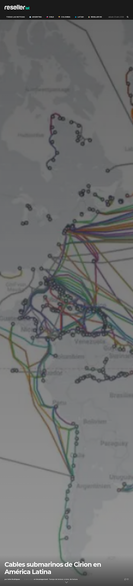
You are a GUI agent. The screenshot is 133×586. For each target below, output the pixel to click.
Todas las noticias (15, 17)
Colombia (64, 17)
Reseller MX (95, 17)
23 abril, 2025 (28, 579)
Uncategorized (42, 579)
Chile (50, 17)
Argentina (35, 17)
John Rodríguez (13, 579)
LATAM (79, 17)
